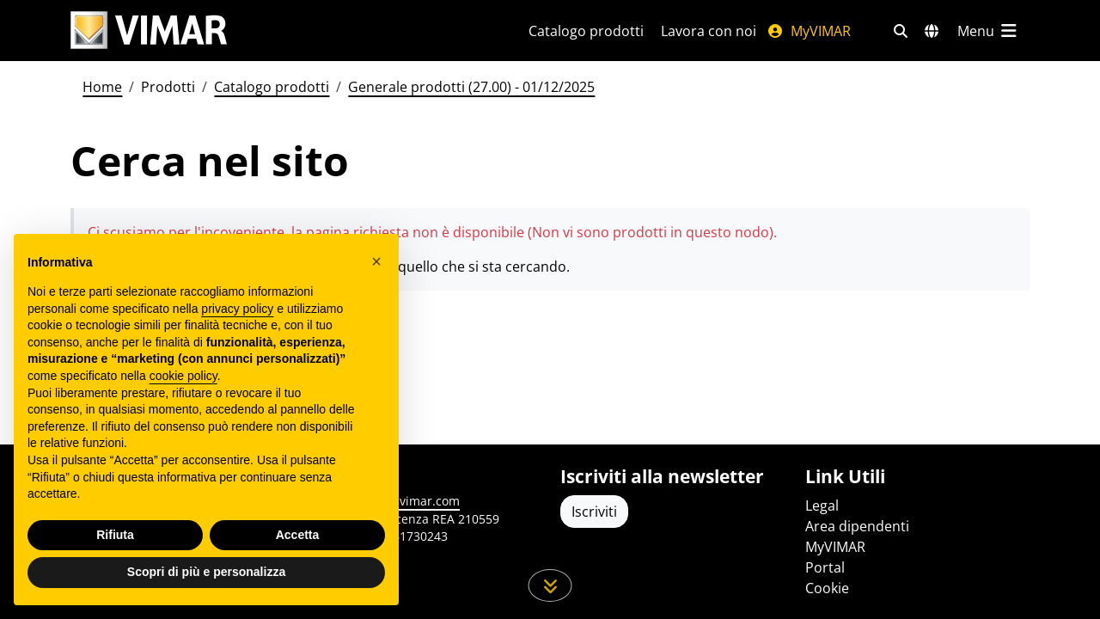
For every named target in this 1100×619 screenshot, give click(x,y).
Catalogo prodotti (586, 30)
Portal (825, 567)
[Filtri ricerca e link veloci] (900, 31)
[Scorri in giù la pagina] (550, 585)
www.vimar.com (414, 501)
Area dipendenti (857, 526)
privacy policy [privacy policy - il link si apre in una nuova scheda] (237, 309)
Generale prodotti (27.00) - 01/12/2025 (471, 86)
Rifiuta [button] (115, 535)
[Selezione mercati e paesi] (931, 31)
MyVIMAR (809, 30)
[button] (376, 261)
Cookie (827, 588)
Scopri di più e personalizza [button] (206, 572)
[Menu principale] (988, 31)
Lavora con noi (708, 30)
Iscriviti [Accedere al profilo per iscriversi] (594, 511)
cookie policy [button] (183, 376)
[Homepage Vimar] (148, 30)
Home (102, 86)
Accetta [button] (298, 535)
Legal (822, 505)
